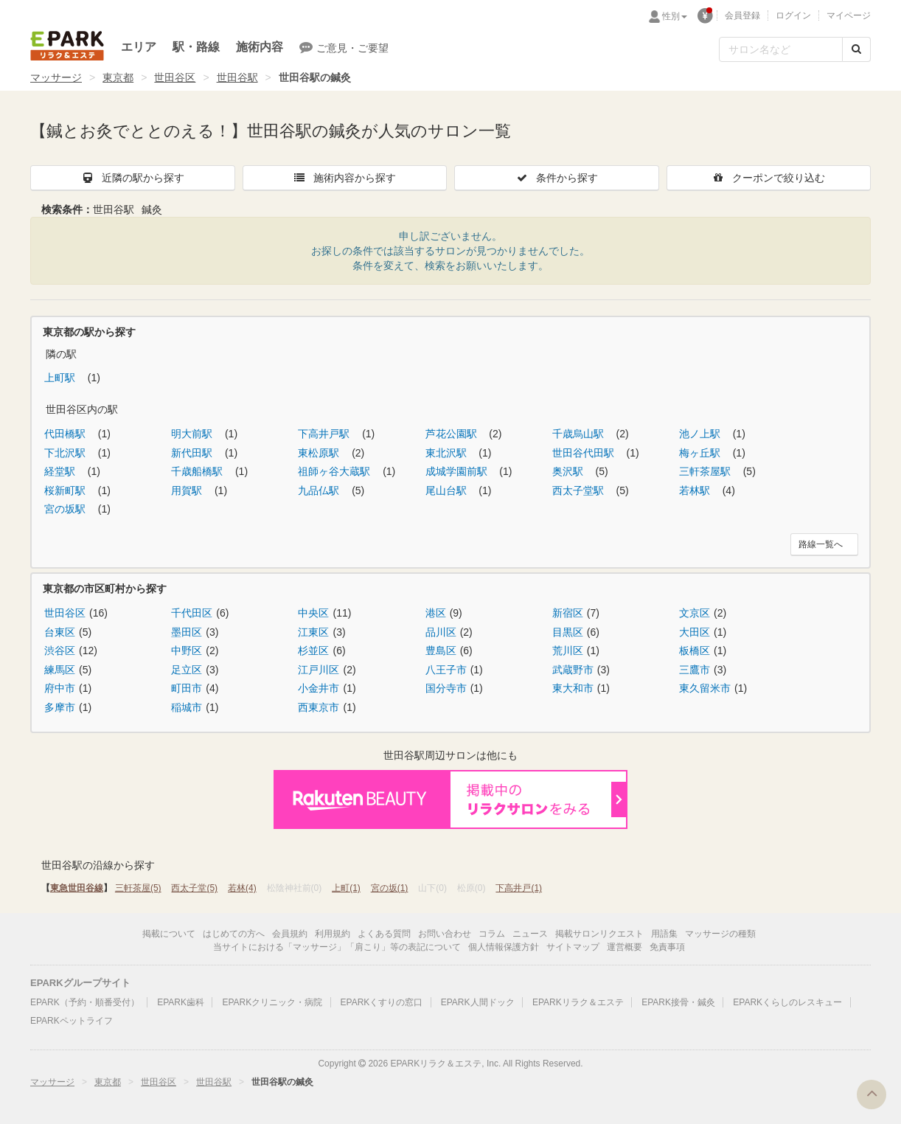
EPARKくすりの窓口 (382, 1002)
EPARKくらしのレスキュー (787, 1002)
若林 (242, 888)
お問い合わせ (444, 934)
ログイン (793, 15)
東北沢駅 (447, 453)
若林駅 (696, 490)
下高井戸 (518, 888)
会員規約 (289, 934)
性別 (674, 16)
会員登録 (742, 15)
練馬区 (59, 670)
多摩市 (59, 707)
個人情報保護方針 (503, 947)
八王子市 (446, 670)
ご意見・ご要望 (344, 47)
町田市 (186, 688)
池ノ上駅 (701, 434)
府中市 (59, 688)
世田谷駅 (237, 77)
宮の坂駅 (66, 509)
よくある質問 (384, 934)
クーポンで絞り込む (768, 178)
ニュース (530, 934)
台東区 (59, 632)
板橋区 (694, 650)
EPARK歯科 (180, 1002)
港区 (435, 613)
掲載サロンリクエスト (599, 934)
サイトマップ (572, 947)
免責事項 (667, 947)
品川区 (440, 632)
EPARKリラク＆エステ (67, 45)
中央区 (313, 613)
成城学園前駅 (457, 471)
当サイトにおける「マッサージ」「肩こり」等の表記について (337, 947)
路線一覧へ (821, 544)
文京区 (694, 613)
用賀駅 (188, 490)
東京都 (117, 77)
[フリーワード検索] (781, 49)
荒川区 (567, 650)
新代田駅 (193, 453)
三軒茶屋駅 (706, 471)
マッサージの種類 (720, 934)
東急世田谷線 (76, 888)
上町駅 (61, 378)
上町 (346, 888)
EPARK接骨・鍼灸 (678, 1002)
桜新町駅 (66, 490)
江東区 (313, 632)
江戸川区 (318, 670)
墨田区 (186, 632)
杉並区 (313, 650)
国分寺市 (446, 688)
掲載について (168, 934)
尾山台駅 (447, 490)
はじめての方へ (234, 934)
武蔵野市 (573, 670)
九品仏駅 (320, 490)
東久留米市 (705, 688)
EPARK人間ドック (478, 1002)
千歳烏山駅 (579, 434)
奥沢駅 (569, 471)
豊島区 (440, 650)
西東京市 (318, 707)
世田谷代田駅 (584, 453)
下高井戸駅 (325, 434)
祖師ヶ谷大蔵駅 (335, 471)
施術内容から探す (344, 178)
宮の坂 (389, 888)
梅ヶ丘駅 (701, 453)
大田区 (694, 632)
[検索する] (856, 49)
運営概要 (624, 947)
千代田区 (191, 613)
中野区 (186, 650)
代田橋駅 (66, 434)
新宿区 (567, 613)
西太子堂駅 (579, 490)
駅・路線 (196, 47)
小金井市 (318, 688)
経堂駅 (61, 471)
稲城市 (186, 707)
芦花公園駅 (452, 434)
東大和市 (573, 688)
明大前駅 (193, 434)
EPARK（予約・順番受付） (84, 1002)
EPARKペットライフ (71, 1021)
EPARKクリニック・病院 (272, 1002)
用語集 (664, 934)
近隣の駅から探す (132, 178)
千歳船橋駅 (198, 471)
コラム (492, 934)
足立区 (186, 670)
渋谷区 (59, 650)
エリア (138, 47)
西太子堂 (194, 888)
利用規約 (332, 934)
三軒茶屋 (138, 888)
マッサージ (56, 77)
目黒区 (567, 632)
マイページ (849, 15)
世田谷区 (174, 77)
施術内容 (259, 47)
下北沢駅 (66, 453)
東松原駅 (320, 453)
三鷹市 (694, 670)
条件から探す (556, 178)
